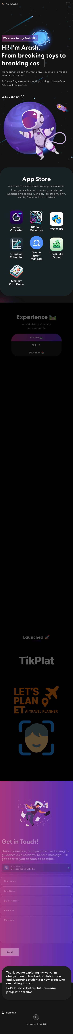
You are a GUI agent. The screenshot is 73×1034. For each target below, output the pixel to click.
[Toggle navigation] (68, 4)
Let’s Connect (13, 97)
